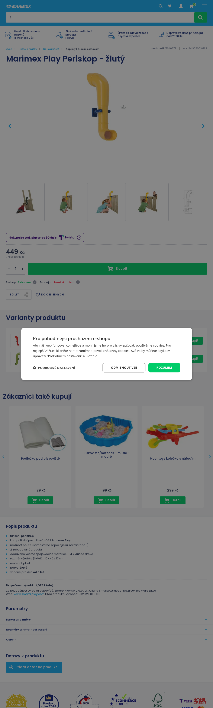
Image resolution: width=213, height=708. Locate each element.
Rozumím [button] (164, 367)
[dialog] (106, 354)
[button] (54, 368)
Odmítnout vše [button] (124, 367)
